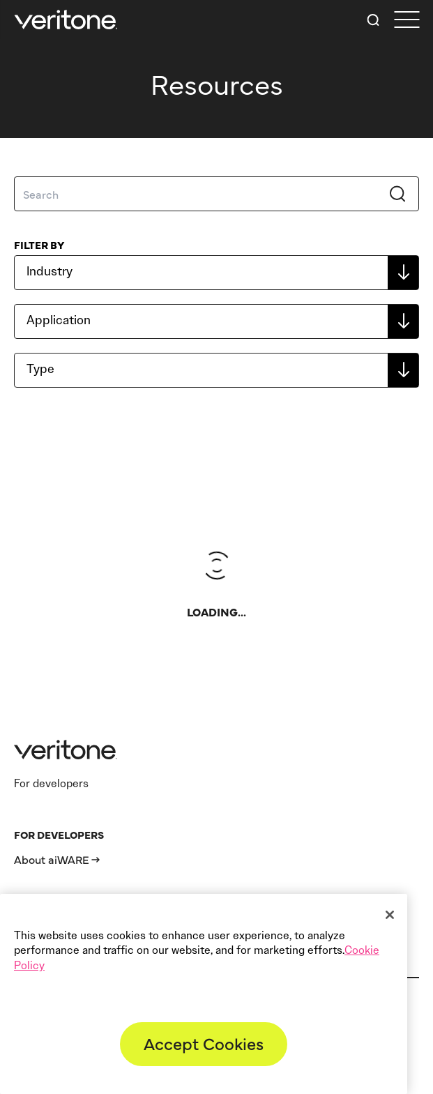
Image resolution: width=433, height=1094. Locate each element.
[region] (203, 994)
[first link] (406, 20)
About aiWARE (51, 859)
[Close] (389, 914)
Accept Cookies (204, 1042)
